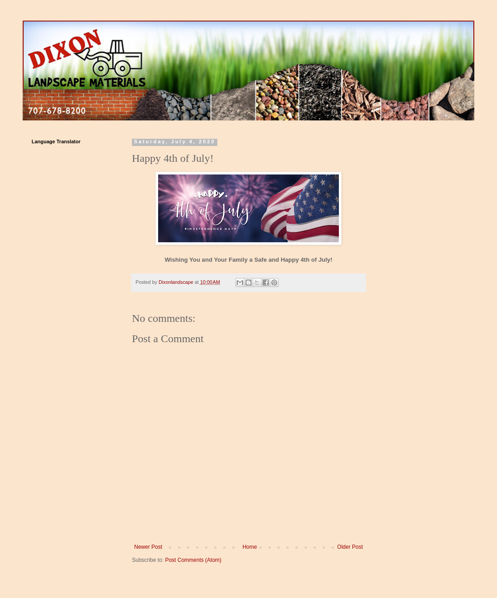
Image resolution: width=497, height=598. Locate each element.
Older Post (350, 547)
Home (250, 547)
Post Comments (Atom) (193, 560)
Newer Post (148, 547)
